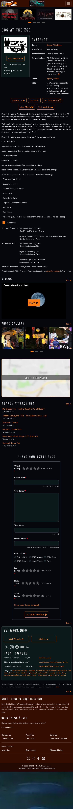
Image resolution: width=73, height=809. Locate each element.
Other (49, 561)
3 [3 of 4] (38, 22)
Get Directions (52, 100)
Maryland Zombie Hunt (12, 429)
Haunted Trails (14, 673)
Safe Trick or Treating (58, 675)
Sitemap (53, 735)
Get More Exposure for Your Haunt (51, 666)
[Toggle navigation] (68, 3)
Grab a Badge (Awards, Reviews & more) (53, 662)
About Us (30, 735)
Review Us (18, 100)
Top (68, 280)
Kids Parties (25, 673)
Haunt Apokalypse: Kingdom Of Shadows (20, 436)
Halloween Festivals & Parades (23, 671)
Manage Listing (56, 750)
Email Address (21, 539)
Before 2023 (22, 557)
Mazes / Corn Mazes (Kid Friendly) (42, 673)
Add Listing (31, 750)
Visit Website (15, 58)
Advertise (6, 750)
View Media (26, 107)
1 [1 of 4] (29, 22)
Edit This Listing (45, 658)
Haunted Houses (42, 671)
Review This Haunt (54, 45)
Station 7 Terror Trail (11, 443)
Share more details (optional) (27, 605)
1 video (56, 79)
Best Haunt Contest (58, 739)
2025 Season (22, 561)
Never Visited (37, 561)
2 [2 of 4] (34, 22)
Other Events (31, 675)
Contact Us (6, 735)
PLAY (33, 302)
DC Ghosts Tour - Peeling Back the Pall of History (24, 409)
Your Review (20, 491)
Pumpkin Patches (43, 675)
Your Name (18, 525)
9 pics (49, 79)
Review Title (20, 477)
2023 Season (37, 557)
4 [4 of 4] (43, 22)
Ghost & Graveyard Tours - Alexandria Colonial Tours (25, 416)
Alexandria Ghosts (10, 422)
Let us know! (7, 728)
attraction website (53, 271)
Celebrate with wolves (16, 285)
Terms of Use (7, 739)
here (57, 687)
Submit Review (36, 614)
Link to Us (30, 739)
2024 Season (52, 557)
